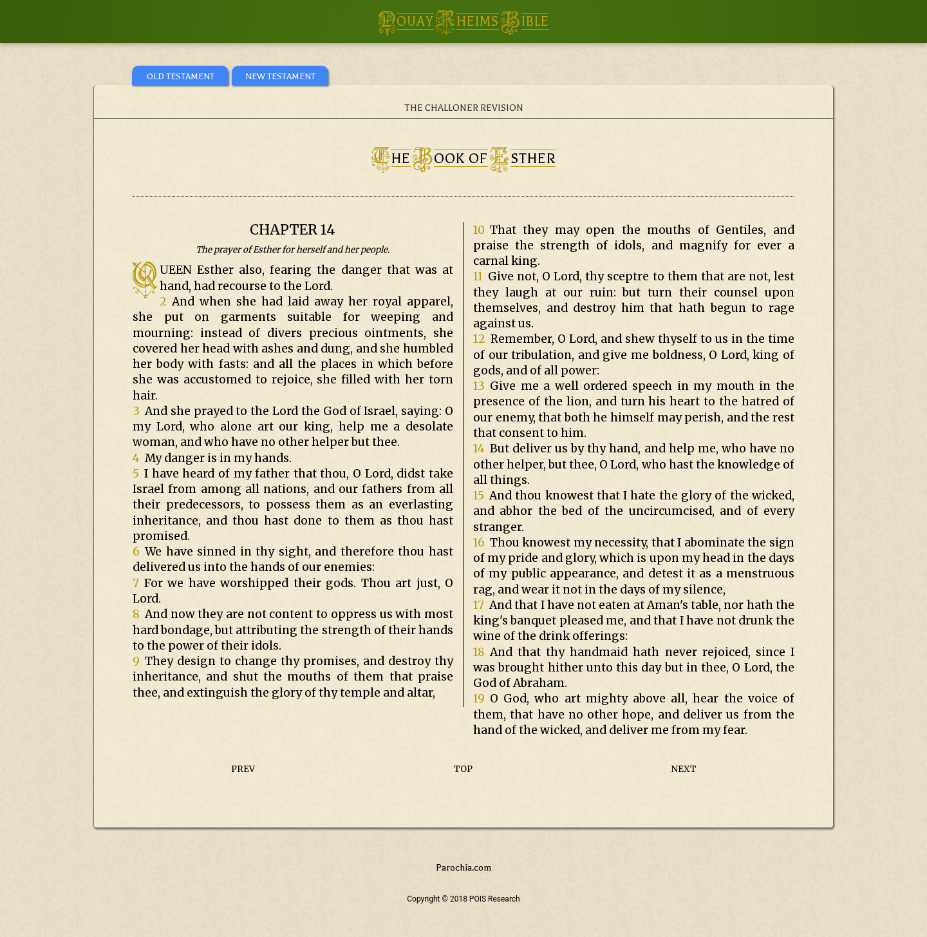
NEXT (684, 769)
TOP (463, 769)
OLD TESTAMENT (180, 76)
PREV (243, 769)
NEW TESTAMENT (280, 76)
